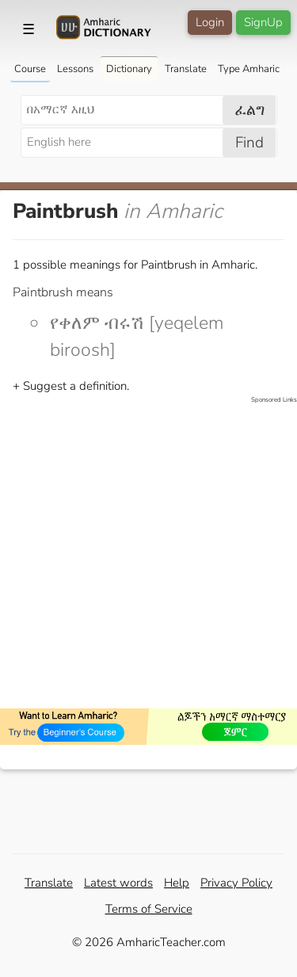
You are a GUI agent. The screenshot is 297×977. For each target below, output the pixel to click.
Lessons (75, 69)
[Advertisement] (148, 553)
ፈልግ (250, 110)
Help (176, 883)
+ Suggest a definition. (71, 386)
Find (249, 142)
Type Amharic (249, 69)
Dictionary (129, 69)
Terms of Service (148, 909)
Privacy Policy (236, 883)
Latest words (118, 883)
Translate (186, 69)
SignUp (263, 22)
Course (30, 69)
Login (210, 22)
